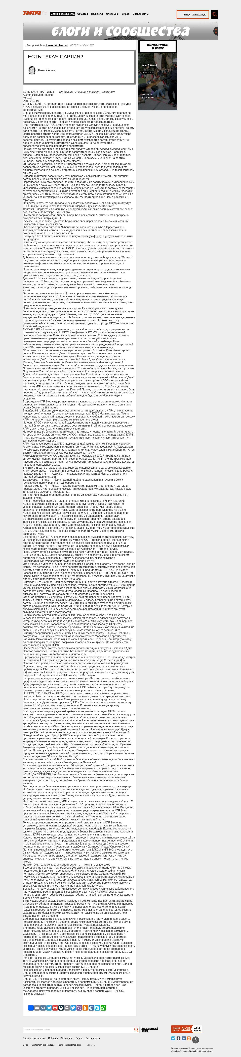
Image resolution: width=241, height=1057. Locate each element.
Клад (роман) (149, 65)
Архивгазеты (197, 1029)
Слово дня (112, 14)
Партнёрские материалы (69, 1045)
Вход (187, 14)
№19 (186, 1028)
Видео (125, 14)
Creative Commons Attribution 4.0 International (192, 1051)
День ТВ (91, 1045)
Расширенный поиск (150, 1029)
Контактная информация (43, 1045)
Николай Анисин (57, 45)
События (82, 14)
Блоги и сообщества (63, 14)
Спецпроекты (140, 14)
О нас (25, 1045)
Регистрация (199, 14)
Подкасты (97, 14)
